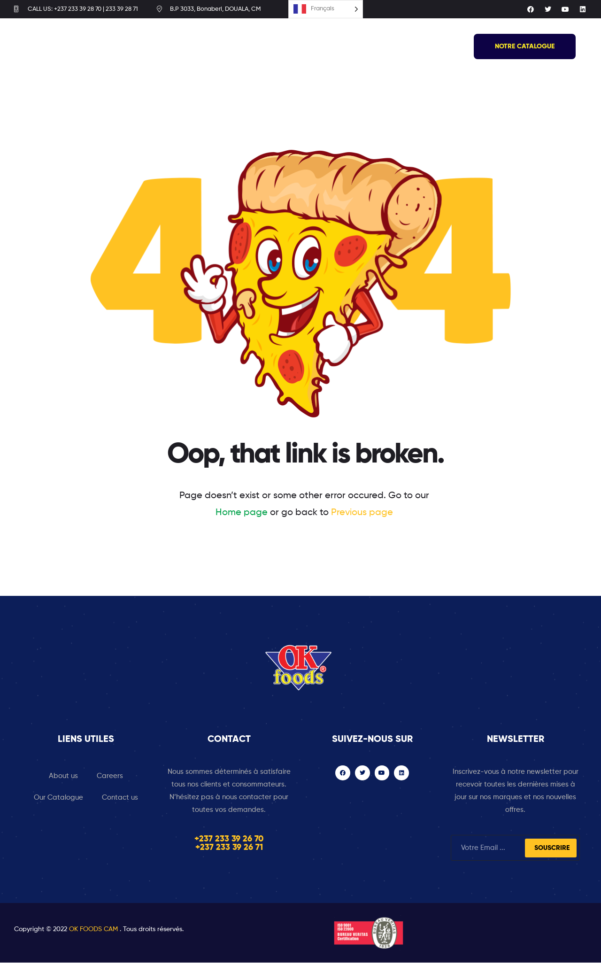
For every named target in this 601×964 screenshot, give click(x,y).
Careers (110, 777)
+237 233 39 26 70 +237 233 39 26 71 (228, 844)
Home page (242, 514)
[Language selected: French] (325, 10)
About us (63, 777)
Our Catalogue (58, 798)
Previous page (362, 514)
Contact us (120, 798)
